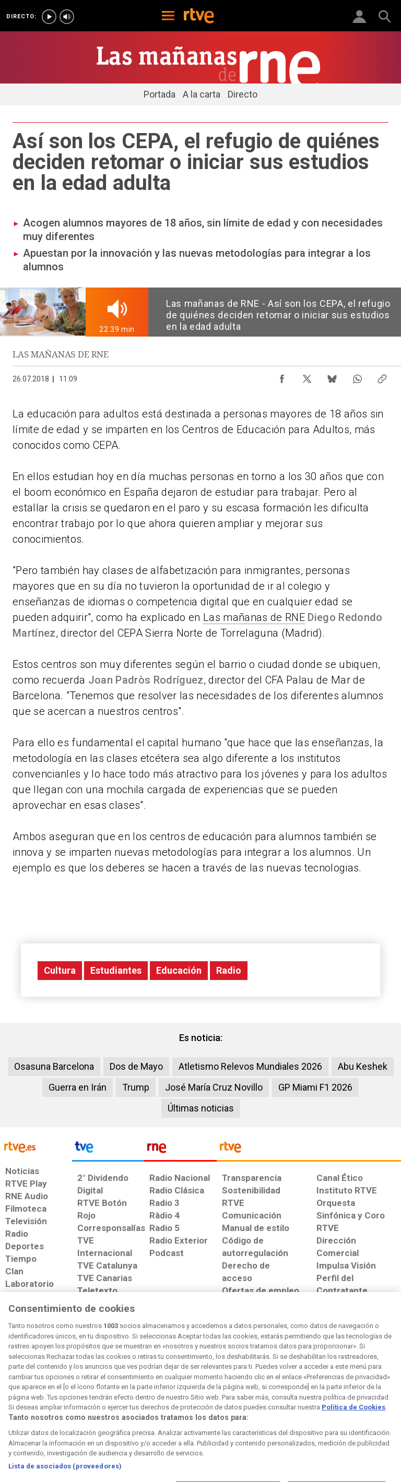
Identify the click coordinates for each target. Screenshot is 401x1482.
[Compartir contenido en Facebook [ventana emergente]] (281, 376)
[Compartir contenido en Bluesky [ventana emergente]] (332, 376)
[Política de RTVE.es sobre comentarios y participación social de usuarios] (366, 1396)
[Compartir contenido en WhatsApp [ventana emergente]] (357, 376)
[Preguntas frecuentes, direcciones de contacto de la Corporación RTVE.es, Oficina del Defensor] (312, 1391)
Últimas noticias (201, 1108)
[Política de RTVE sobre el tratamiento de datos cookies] (123, 1396)
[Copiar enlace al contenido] (382, 376)
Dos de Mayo (136, 1066)
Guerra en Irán (78, 1087)
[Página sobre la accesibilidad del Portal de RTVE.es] (236, 1391)
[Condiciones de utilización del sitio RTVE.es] (17, 1396)
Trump (135, 1087)
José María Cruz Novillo (214, 1087)
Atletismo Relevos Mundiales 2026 (250, 1066)
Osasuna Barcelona (54, 1066)
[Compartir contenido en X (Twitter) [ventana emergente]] (307, 376)
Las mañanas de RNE (254, 617)
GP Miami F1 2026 (315, 1087)
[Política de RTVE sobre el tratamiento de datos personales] (64, 1396)
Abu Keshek (362, 1066)
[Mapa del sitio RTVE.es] (278, 1396)
